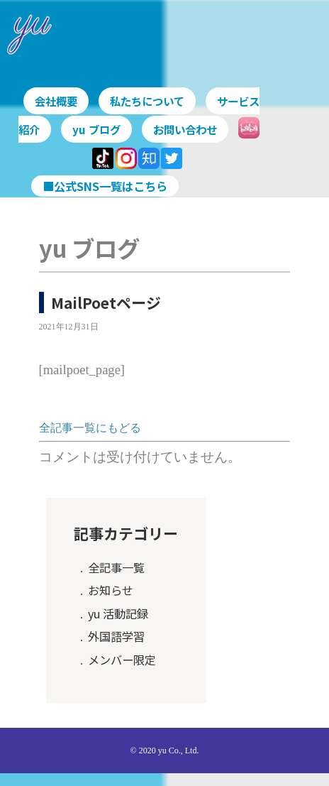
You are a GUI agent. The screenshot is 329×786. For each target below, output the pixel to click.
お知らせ (110, 588)
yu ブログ (114, 129)
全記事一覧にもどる (90, 426)
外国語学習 (116, 634)
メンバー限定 (122, 657)
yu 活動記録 (118, 611)
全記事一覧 (116, 565)
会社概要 (58, 100)
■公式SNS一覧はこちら (105, 183)
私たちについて (153, 100)
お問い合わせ (206, 129)
